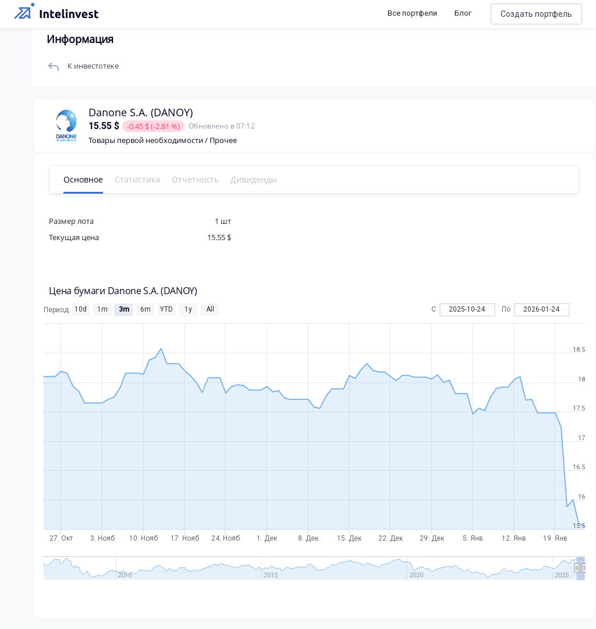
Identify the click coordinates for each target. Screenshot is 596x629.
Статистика (140, 179)
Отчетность (198, 179)
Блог (463, 13)
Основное (86, 179)
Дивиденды (256, 179)
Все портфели (412, 13)
